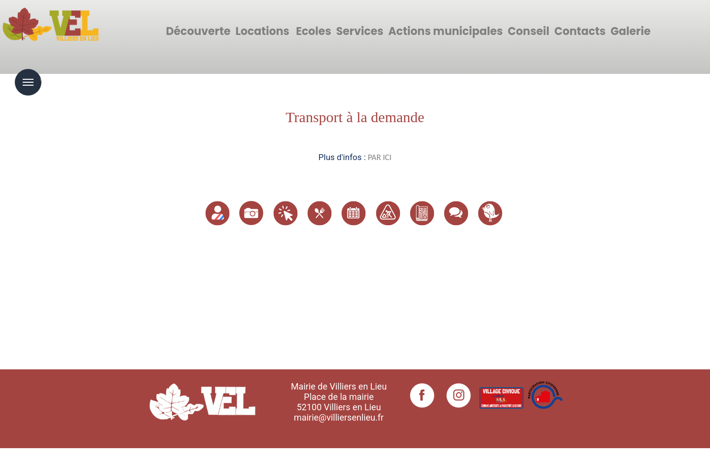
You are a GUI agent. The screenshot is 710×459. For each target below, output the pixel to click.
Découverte (198, 31)
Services (360, 31)
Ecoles (313, 31)
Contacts (579, 31)
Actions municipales (446, 31)
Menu (28, 82)
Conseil (528, 31)
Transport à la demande (354, 117)
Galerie (630, 31)
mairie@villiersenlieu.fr (339, 417)
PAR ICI (379, 157)
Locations (262, 31)
